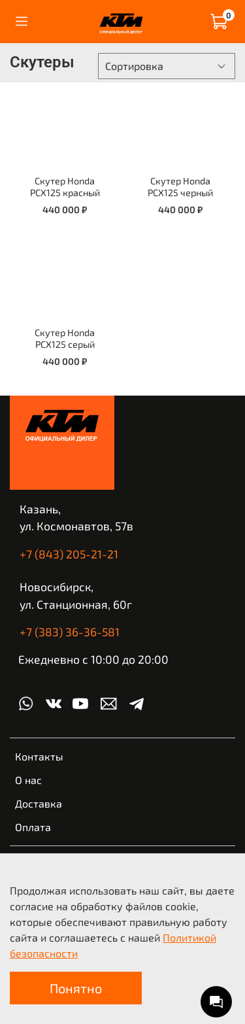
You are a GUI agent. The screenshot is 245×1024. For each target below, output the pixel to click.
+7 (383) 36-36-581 (70, 631)
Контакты (39, 756)
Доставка (38, 803)
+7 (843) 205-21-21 (69, 554)
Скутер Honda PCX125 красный (65, 186)
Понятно (76, 988)
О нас (28, 780)
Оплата (33, 827)
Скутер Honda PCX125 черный (180, 186)
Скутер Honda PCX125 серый (65, 338)
